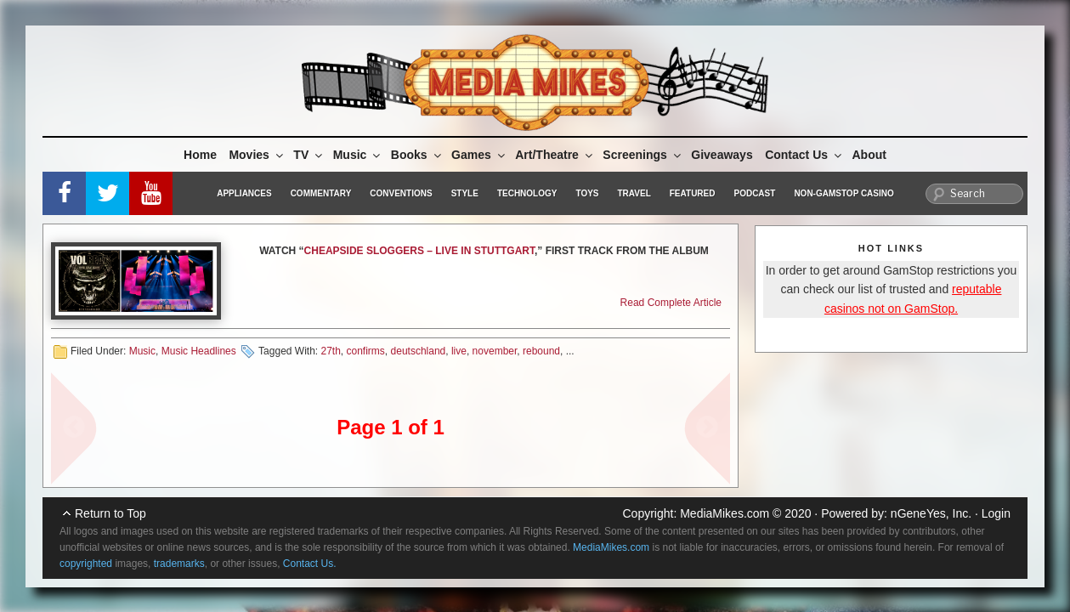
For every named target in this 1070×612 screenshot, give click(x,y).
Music (358, 155)
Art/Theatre (555, 155)
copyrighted (85, 564)
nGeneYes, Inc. (931, 513)
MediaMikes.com (724, 513)
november (495, 351)
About (869, 155)
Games (479, 155)
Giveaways (721, 155)
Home (200, 155)
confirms (366, 351)
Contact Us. (310, 564)
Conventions (401, 193)
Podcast (754, 193)
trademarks (179, 564)
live (459, 351)
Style (464, 193)
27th (330, 351)
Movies (257, 155)
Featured (693, 193)
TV (309, 155)
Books (417, 155)
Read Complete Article (671, 303)
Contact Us (804, 155)
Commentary (321, 193)
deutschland (418, 351)
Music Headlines (198, 351)
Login (996, 513)
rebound (541, 351)
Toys (586, 193)
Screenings (642, 155)
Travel (634, 193)
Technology (527, 193)
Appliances (244, 193)
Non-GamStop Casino (843, 193)
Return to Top (110, 513)
